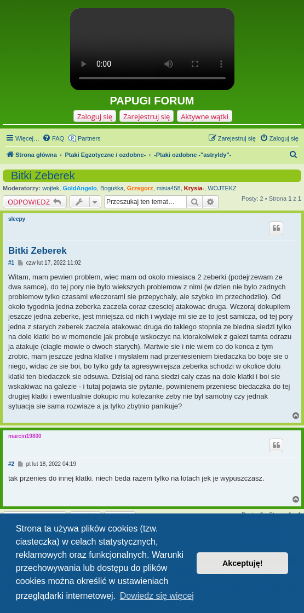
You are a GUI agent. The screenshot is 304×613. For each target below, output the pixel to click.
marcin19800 (25, 436)
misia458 (169, 188)
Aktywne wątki (204, 116)
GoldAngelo (79, 188)
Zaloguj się (94, 116)
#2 (11, 464)
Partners (89, 138)
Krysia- (194, 188)
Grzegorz (140, 188)
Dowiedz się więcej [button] (157, 595)
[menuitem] (53, 138)
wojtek (50, 188)
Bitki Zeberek (43, 176)
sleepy (16, 219)
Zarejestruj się (146, 116)
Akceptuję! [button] (242, 563)
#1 (11, 263)
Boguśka (112, 188)
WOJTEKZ (222, 188)
